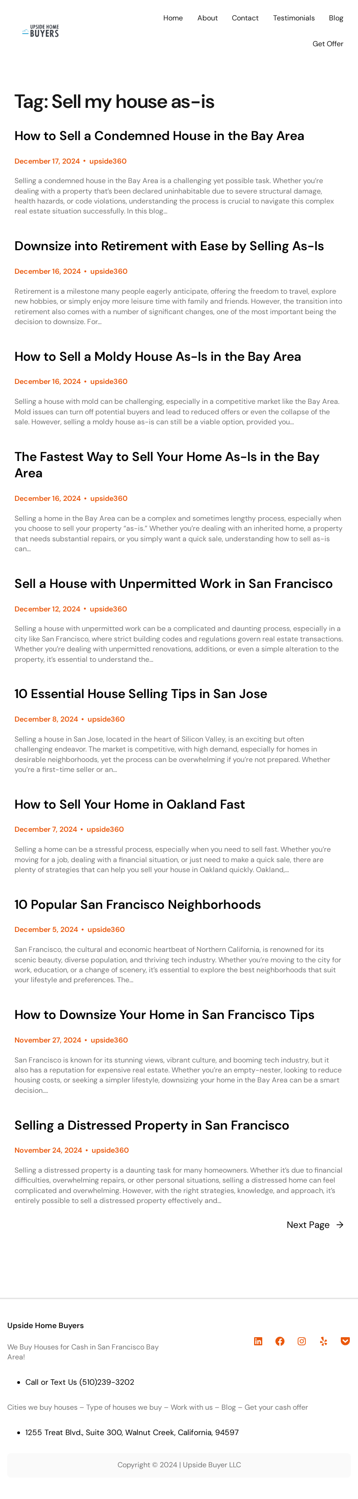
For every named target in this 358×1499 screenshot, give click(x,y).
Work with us (192, 1407)
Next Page (315, 1225)
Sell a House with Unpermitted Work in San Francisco (174, 584)
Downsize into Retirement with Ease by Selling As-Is (169, 246)
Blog (228, 1407)
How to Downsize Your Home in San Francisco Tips (164, 1015)
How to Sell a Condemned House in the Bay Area (159, 136)
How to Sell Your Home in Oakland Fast (130, 804)
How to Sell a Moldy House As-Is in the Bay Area (158, 357)
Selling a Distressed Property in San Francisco (152, 1125)
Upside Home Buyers (45, 1325)
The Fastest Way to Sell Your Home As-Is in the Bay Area (167, 465)
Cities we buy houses (42, 1407)
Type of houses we (117, 1407)
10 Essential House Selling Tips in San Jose (141, 694)
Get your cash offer (276, 1407)
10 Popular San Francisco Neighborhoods (138, 905)
